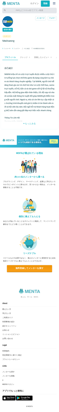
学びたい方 (6, 313)
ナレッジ (25, 57)
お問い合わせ (7, 339)
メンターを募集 (8, 376)
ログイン (34, 3)
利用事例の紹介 (8, 322)
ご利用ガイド (7, 318)
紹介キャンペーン (9, 326)
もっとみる (29, 124)
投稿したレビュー (43, 57)
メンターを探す (8, 372)
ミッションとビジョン (11, 334)
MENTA (30, 406)
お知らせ (5, 330)
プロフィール (10, 57)
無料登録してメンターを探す (29, 268)
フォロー (52, 18)
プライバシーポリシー (11, 359)
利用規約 (5, 351)
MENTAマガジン (8, 384)
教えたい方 (6, 309)
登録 (45, 3)
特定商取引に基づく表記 (12, 355)
